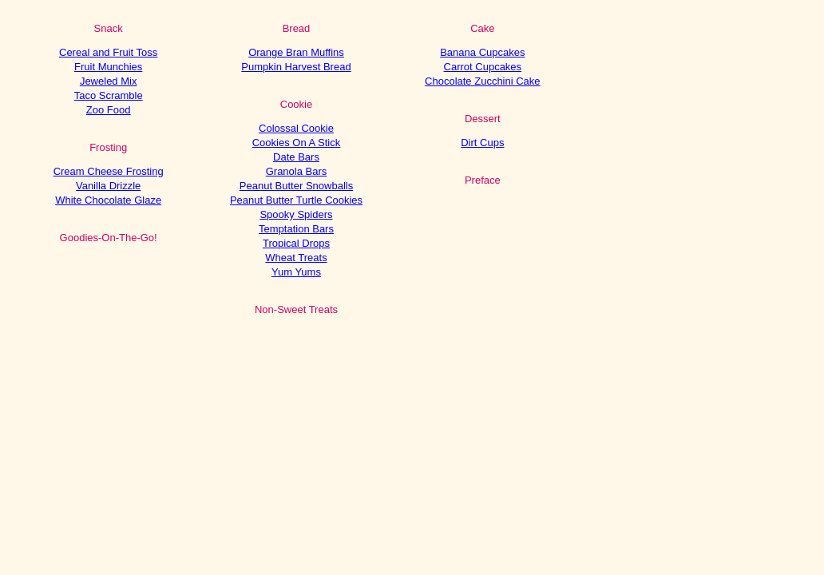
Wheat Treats (296, 258)
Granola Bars (296, 171)
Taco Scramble (108, 95)
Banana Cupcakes (482, 52)
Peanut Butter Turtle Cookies (296, 200)
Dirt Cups (482, 143)
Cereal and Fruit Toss (108, 52)
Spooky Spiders (295, 214)
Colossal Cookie (296, 128)
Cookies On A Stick (296, 143)
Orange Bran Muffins (296, 52)
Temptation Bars (296, 229)
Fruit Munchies (108, 67)
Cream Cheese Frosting (108, 171)
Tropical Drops (296, 243)
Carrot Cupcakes (483, 67)
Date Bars (296, 157)
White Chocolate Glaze (108, 200)
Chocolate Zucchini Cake (483, 81)
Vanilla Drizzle (108, 186)
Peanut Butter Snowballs (296, 186)
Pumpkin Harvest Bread (296, 67)
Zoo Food (108, 110)
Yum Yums (296, 272)
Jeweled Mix (108, 81)
